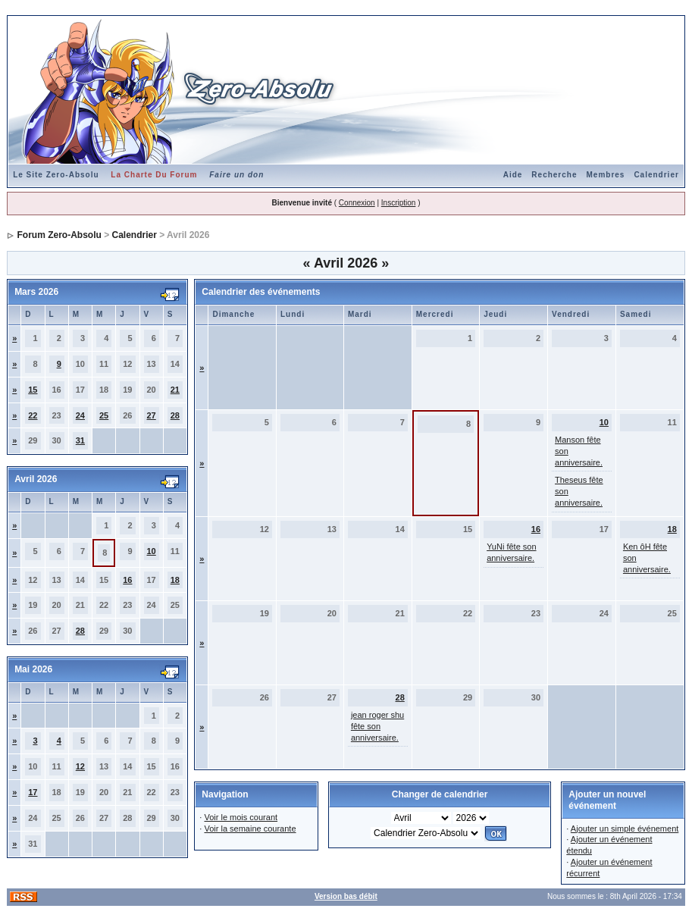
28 (175, 415)
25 (103, 415)
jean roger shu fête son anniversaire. (377, 726)
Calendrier (656, 175)
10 (151, 551)
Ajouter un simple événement (624, 828)
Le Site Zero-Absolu (56, 175)
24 (80, 415)
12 (80, 766)
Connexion (357, 203)
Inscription (398, 203)
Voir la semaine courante (250, 828)
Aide (513, 175)
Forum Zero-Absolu (59, 235)
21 (175, 389)
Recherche (554, 175)
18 (175, 579)
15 (32, 389)
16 (127, 579)
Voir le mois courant (240, 817)
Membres (605, 175)
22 (32, 415)
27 (151, 415)
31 (80, 440)
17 (32, 792)
